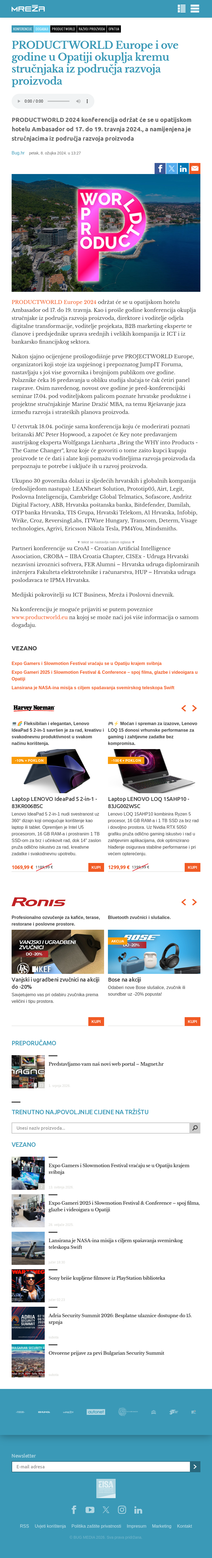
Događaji (42, 28)
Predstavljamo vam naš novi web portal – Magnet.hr (106, 1064)
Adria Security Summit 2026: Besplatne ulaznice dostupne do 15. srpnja (120, 1319)
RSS (24, 1526)
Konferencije (22, 28)
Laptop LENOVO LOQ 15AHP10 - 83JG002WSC (148, 802)
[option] (58, 796)
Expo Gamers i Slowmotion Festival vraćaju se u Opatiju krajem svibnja (86, 663)
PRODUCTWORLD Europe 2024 (54, 302)
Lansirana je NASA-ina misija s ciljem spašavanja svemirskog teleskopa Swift (93, 687)
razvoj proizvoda (92, 28)
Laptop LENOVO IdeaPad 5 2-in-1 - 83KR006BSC (54, 802)
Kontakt (184, 1526)
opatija (113, 28)
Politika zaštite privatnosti (96, 1526)
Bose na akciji (124, 979)
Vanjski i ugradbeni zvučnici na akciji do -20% (55, 983)
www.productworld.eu (40, 617)
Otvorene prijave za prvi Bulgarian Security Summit (106, 1353)
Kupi (96, 867)
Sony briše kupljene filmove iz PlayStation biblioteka (107, 1278)
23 (40, 1085)
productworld (63, 28)
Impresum (136, 1526)
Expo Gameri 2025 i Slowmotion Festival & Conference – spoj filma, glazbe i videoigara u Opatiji (124, 1206)
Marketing (161, 1526)
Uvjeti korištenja (50, 1526)
